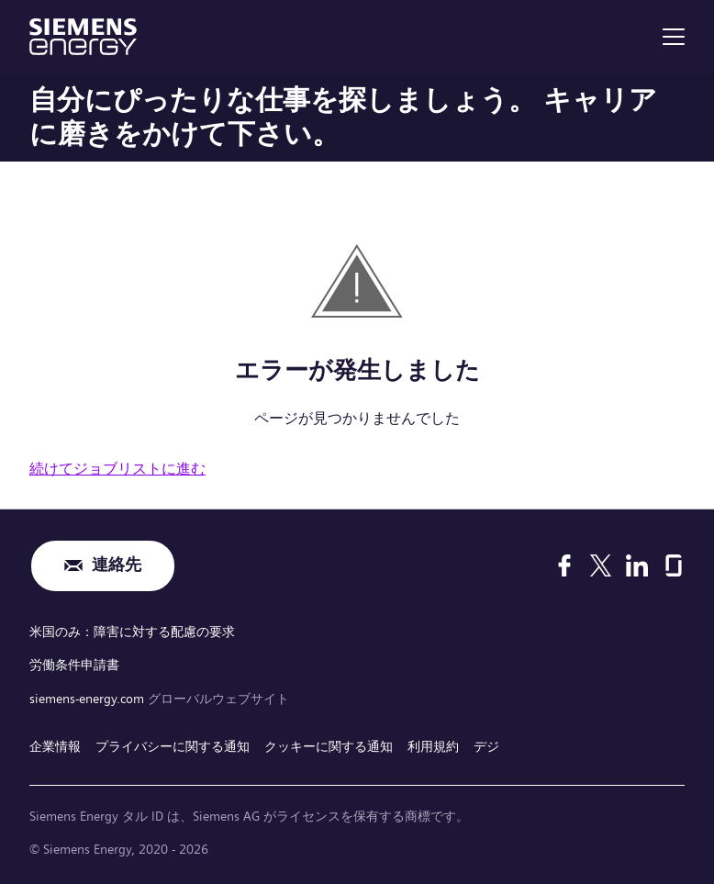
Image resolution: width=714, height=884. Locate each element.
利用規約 (433, 742)
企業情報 (55, 742)
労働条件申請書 (74, 662)
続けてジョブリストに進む (117, 468)
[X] (600, 565)
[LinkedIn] (637, 565)
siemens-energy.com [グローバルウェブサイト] (88, 695)
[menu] (673, 36)
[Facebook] (564, 565)
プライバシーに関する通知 (172, 742)
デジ (486, 742)
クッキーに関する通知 (328, 742)
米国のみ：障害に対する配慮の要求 (132, 630)
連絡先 (116, 566)
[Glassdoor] (674, 565)
